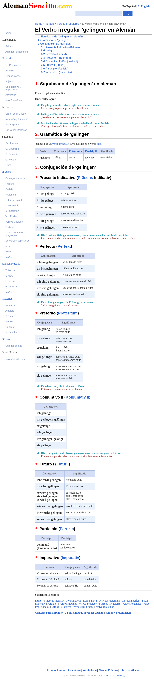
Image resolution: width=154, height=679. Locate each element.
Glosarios (7, 298)
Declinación (11, 143)
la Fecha (10, 281)
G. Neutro (10, 159)
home (38, 600)
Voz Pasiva (11, 216)
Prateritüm (68, 313)
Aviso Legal (121, 675)
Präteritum (75, 151)
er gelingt (46, 207)
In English (144, 6)
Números (10, 305)
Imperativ (70, 557)
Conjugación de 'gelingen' (54, 43)
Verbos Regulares (131, 603)
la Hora (9, 275)
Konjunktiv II (77, 397)
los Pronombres (13, 65)
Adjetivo (9, 81)
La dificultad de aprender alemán (84, 612)
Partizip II (91, 151)
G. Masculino (12, 149)
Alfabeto (9, 310)
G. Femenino (12, 154)
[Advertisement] (124, 56)
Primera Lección (56, 670)
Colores (9, 327)
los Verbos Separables (17, 240)
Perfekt (64, 246)
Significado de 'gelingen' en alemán (60, 36)
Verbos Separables (89, 603)
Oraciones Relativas (16, 130)
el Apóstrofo (11, 286)
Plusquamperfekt (131, 600)
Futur (145, 600)
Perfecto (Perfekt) (54, 54)
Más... (8, 257)
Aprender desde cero (16, 52)
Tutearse (10, 270)
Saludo (9, 46)
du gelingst (47, 200)
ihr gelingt (47, 220)
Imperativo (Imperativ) (56, 72)
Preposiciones (13, 76)
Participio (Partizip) (54, 68)
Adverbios (10, 95)
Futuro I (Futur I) (53, 64)
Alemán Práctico (108, 670)
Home (38, 23)
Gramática (74, 670)
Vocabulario (90, 670)
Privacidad (110, 675)
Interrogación (12, 124)
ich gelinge (47, 193)
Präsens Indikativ (55, 600)
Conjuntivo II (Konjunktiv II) (59, 61)
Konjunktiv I (90, 600)
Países (9, 316)
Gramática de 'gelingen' (53, 40)
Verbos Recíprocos (83, 606)
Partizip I (52, 603)
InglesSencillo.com (15, 359)
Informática (11, 332)
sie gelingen (48, 227)
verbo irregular (60, 143)
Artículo (9, 70)
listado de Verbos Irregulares (14, 234)
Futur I (63, 464)
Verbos (49, 23)
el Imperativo (12, 211)
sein (99, 143)
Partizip (67, 529)
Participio (10, 227)
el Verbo (6, 171)
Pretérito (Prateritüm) (56, 57)
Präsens (85, 177)
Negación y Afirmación (17, 119)
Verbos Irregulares (68, 23)
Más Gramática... (14, 100)
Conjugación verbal (15, 178)
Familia (9, 321)
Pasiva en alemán (104, 606)
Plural (8, 165)
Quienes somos (13, 346)
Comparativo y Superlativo (13, 88)
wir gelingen (48, 214)
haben (8, 251)
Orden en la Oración (16, 113)
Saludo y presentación (118, 612)
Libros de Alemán (130, 670)
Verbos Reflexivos (61, 606)
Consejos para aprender (49, 612)
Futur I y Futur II (14, 200)
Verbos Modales (68, 603)
